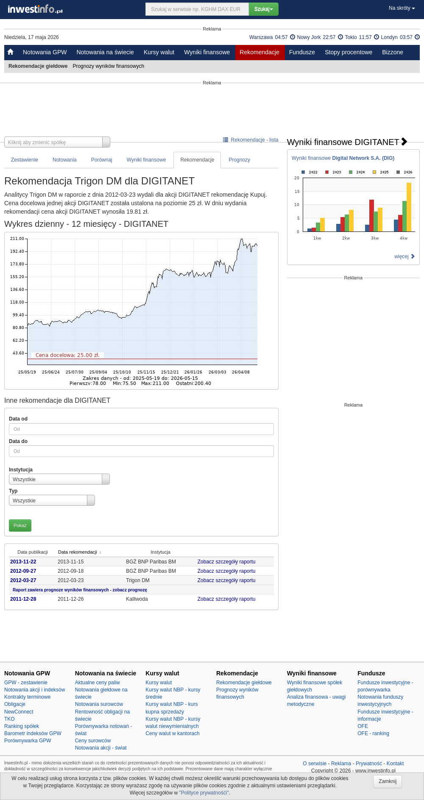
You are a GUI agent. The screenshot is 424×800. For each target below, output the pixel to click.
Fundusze (302, 52)
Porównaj (101, 160)
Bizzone (392, 52)
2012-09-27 (23, 571)
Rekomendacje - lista (251, 140)
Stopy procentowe (348, 52)
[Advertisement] (212, 111)
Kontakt (395, 764)
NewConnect (18, 712)
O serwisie (314, 764)
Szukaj (263, 9)
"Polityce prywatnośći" (204, 793)
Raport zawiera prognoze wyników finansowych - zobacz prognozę (80, 590)
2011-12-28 (23, 599)
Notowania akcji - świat (101, 748)
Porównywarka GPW (27, 741)
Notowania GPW (45, 52)
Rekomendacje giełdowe (244, 683)
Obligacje (14, 704)
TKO (9, 719)
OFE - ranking (373, 733)
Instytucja (21, 470)
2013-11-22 (23, 562)
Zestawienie (24, 160)
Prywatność (369, 764)
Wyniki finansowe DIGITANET (347, 142)
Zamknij (387, 781)
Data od (18, 419)
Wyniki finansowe (207, 52)
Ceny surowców (93, 741)
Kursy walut (159, 52)
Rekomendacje (259, 52)
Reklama (341, 764)
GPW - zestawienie (25, 683)
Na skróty (402, 8)
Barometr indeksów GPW (32, 733)
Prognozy (239, 160)
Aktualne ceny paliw (97, 683)
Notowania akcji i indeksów (34, 690)
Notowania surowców (99, 704)
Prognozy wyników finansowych (109, 66)
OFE (362, 726)
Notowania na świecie (105, 52)
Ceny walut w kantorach (172, 733)
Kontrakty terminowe (27, 697)
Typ (13, 491)
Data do (18, 441)
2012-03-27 (23, 580)
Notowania (65, 160)
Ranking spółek (21, 726)
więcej (404, 256)
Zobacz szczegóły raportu (228, 562)
